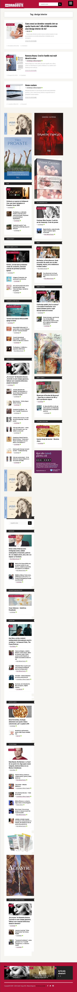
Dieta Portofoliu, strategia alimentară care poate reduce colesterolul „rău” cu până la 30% (19, 722)
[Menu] (70, 3)
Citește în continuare (30, 41)
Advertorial (10, 24)
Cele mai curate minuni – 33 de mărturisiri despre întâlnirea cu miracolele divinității (21, 459)
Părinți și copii (41, 292)
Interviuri (9, 56)
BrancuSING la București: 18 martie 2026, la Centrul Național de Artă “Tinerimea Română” (21, 329)
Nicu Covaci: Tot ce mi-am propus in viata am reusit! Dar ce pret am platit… (22, 811)
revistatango (10, 207)
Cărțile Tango (41, 208)
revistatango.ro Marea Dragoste (34, 60)
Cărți (8, 365)
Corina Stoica (12, 770)
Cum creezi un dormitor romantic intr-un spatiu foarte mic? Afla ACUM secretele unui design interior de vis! (41, 26)
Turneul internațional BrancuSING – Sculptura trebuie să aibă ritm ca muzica (20, 339)
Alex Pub (28, 31)
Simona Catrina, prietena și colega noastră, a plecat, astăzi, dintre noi (23, 776)
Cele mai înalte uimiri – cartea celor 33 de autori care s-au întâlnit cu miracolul (20, 429)
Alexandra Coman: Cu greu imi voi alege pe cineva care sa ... (42, 976)
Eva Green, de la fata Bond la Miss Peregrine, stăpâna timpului (22, 685)
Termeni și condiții (40, 986)
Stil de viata (40, 383)
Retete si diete (13, 707)
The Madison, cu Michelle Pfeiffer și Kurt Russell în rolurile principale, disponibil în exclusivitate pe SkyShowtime (20, 215)
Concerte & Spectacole (13, 306)
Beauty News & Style (12, 252)
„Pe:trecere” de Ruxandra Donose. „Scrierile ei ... (16, 976)
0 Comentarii (24, 45)
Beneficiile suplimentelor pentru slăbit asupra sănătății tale (22, 732)
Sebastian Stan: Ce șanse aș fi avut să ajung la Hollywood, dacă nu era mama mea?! (22, 667)
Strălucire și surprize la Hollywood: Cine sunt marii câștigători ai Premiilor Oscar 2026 (17, 203)
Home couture (31, 85)
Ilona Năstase (13, 646)
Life (8, 86)
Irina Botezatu (19, 689)
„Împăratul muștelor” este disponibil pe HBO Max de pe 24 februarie (21, 227)
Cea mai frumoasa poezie (16, 596)
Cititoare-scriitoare (42, 427)
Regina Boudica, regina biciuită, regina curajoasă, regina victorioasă (51, 230)
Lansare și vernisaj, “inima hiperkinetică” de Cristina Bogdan (22, 932)
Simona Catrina (19, 804)
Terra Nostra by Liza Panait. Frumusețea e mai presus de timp (50, 275)
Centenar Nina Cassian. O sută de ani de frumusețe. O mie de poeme (20, 419)
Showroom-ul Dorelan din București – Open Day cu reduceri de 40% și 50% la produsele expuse (48, 397)
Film (8, 189)
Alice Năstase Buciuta (49, 234)
